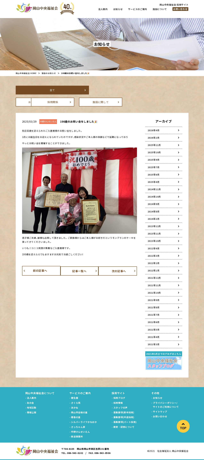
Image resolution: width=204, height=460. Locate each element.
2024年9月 (154, 203)
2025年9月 (154, 159)
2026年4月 (154, 130)
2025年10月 (154, 152)
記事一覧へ (79, 270)
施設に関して (133, 102)
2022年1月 (154, 270)
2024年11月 (154, 189)
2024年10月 (154, 196)
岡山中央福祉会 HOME (26, 73)
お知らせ (37, 102)
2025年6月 (154, 174)
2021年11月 (154, 285)
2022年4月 (154, 248)
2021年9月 (154, 299)
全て (37, 90)
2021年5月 (154, 329)
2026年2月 (154, 137)
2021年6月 (154, 322)
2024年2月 (154, 218)
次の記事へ (121, 270)
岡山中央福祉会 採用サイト (174, 4)
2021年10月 (154, 292)
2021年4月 (154, 336)
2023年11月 (154, 233)
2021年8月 (154, 307)
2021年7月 (154, 314)
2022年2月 (154, 263)
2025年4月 (154, 181)
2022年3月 (154, 255)
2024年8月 (154, 211)
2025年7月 (154, 167)
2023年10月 (154, 240)
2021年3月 (154, 344)
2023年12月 (154, 226)
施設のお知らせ (49, 73)
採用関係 (85, 102)
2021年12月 (154, 277)
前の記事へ (37, 270)
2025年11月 (154, 144)
